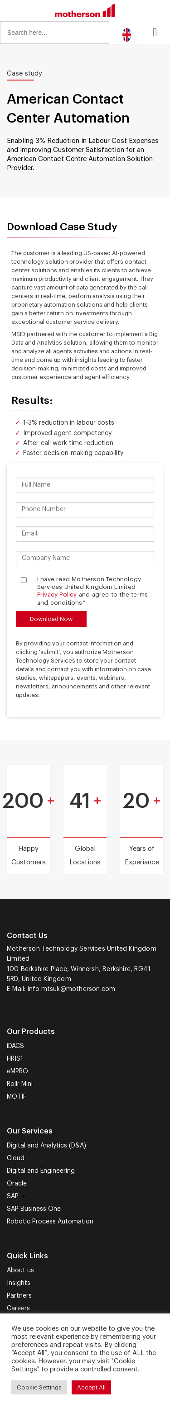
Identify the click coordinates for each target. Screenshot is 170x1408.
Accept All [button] (91, 1387)
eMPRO (17, 1071)
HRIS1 (15, 1059)
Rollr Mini (20, 1084)
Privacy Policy (57, 594)
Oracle (17, 1183)
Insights (18, 1283)
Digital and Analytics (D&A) (46, 1146)
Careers (18, 1308)
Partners (19, 1296)
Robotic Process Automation (50, 1221)
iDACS (15, 1046)
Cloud (15, 1158)
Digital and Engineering (41, 1171)
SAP (17, 1196)
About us (20, 1270)
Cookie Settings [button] (39, 1387)
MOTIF (16, 1097)
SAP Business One (34, 1209)
